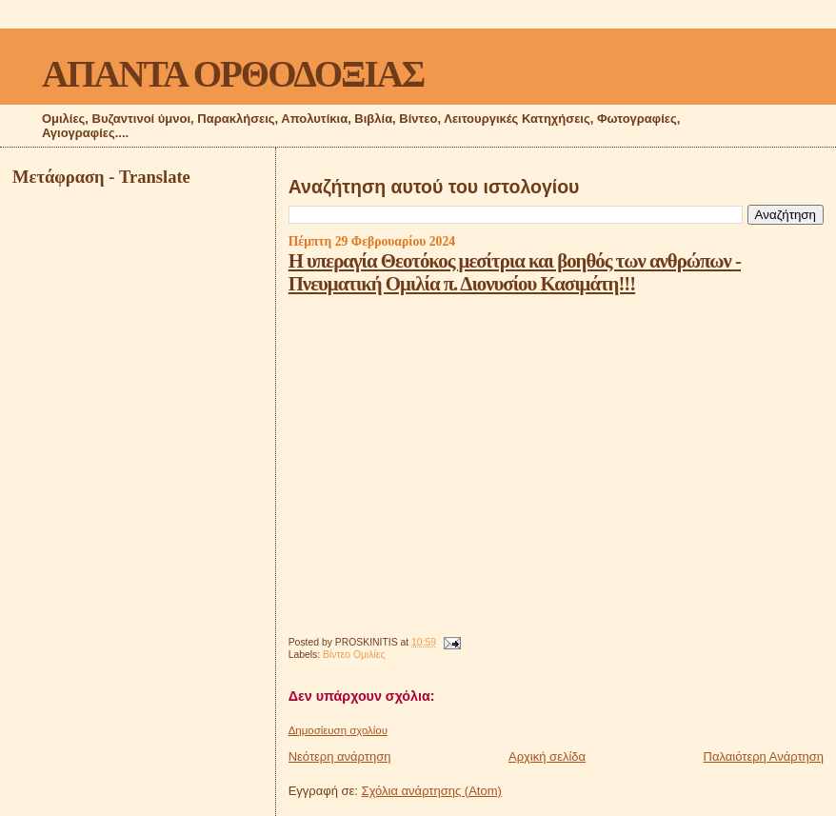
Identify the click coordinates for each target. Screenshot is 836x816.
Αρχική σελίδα (547, 756)
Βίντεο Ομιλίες (354, 654)
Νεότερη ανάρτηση (340, 756)
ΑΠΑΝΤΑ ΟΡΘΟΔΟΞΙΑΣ (233, 73)
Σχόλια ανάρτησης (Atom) (432, 791)
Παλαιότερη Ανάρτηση (764, 756)
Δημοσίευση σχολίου (338, 730)
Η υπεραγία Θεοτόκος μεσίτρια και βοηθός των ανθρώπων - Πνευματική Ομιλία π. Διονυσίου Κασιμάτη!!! (515, 271)
